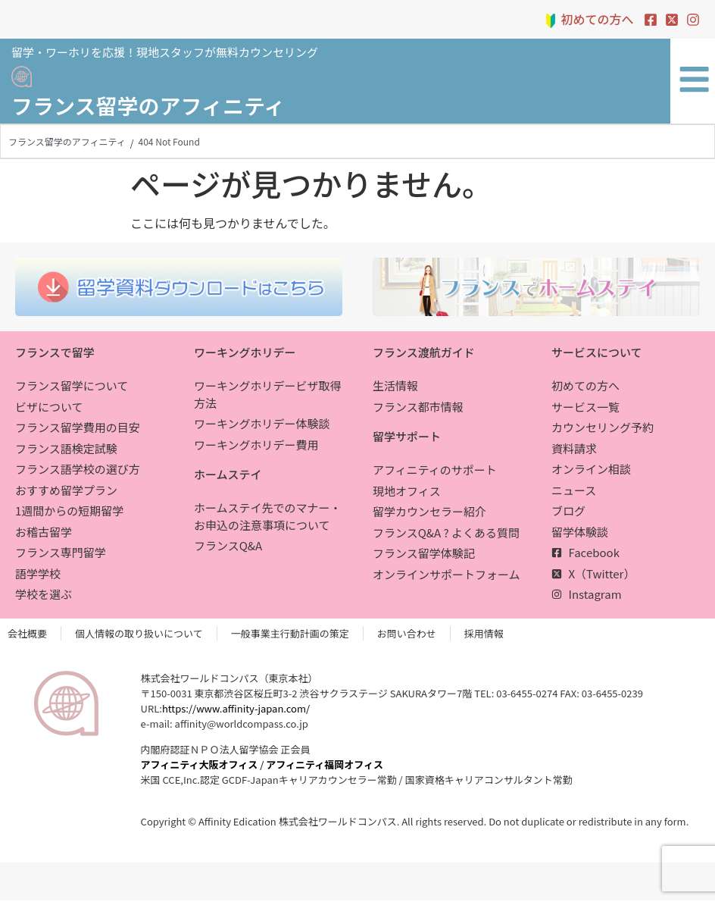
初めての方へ (596, 19)
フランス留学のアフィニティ (148, 105)
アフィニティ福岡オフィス (324, 766)
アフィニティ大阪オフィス (199, 766)
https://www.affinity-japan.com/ (236, 710)
